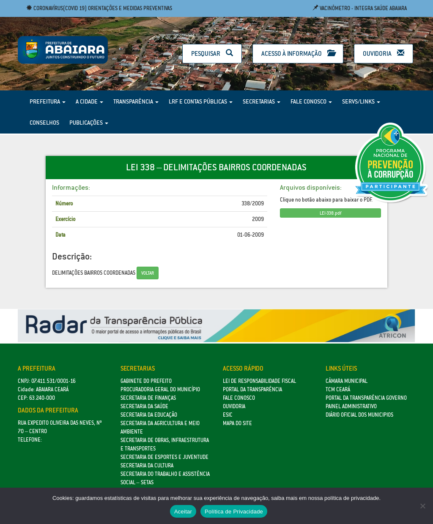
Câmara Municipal (346, 381)
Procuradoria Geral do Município (160, 389)
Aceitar (183, 511)
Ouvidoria (383, 53)
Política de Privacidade (234, 511)
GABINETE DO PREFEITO (146, 381)
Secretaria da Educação (149, 415)
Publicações (88, 122)
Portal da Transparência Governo (366, 398)
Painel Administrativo (351, 406)
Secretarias (261, 101)
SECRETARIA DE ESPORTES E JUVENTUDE (164, 457)
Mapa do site (237, 423)
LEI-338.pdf (330, 213)
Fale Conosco (311, 101)
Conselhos (44, 122)
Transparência (136, 101)
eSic (228, 415)
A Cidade (89, 101)
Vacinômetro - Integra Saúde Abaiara (359, 8)
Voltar (147, 273)
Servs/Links (361, 101)
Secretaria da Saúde (144, 406)
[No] (422, 506)
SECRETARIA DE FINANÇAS (148, 398)
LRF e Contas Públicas (201, 101)
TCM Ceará (338, 389)
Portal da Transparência (252, 389)
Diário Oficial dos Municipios (359, 415)
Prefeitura (48, 101)
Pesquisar (212, 53)
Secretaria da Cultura (147, 465)
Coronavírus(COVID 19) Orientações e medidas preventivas (99, 8)
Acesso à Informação (297, 53)
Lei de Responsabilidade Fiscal (259, 381)
